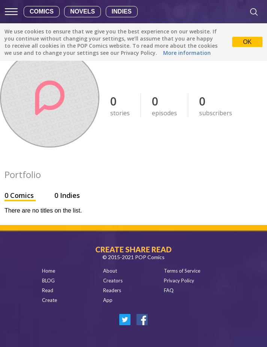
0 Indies (67, 195)
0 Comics (20, 195)
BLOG (48, 281)
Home (48, 271)
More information (187, 52)
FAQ (169, 290)
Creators (113, 281)
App (107, 300)
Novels (82, 11)
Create (49, 300)
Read (47, 290)
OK (247, 42)
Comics (42, 11)
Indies (122, 11)
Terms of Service (182, 271)
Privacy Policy (179, 281)
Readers (112, 290)
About (110, 271)
